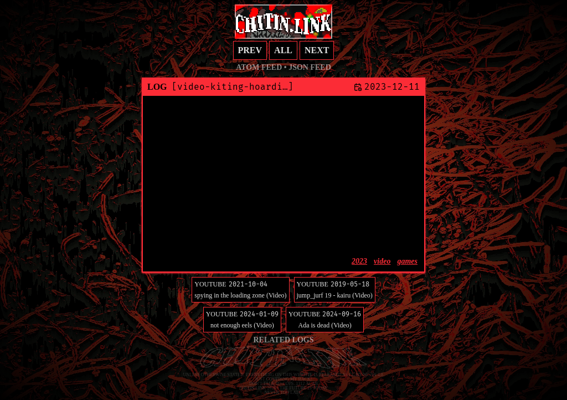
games (407, 261)
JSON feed (309, 67)
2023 (359, 261)
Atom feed (259, 67)
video (382, 261)
